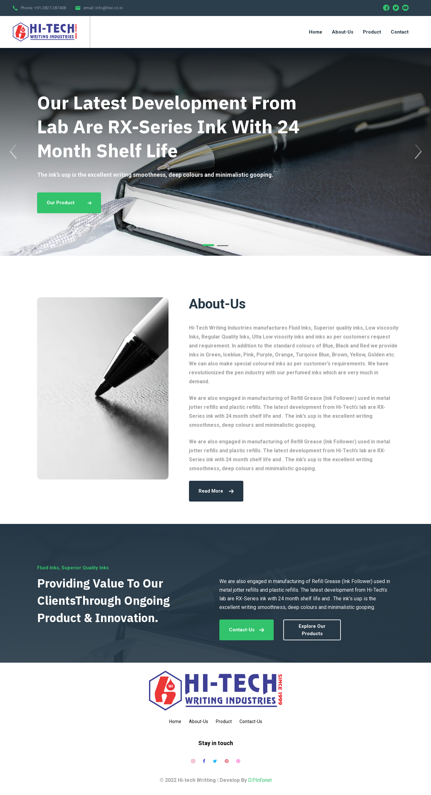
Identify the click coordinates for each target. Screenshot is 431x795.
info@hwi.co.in (109, 7)
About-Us (198, 721)
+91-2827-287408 (50, 7)
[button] (208, 245)
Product (224, 721)
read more (216, 491)
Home (175, 721)
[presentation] (13, 152)
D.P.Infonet (260, 780)
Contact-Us (246, 630)
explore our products (312, 629)
